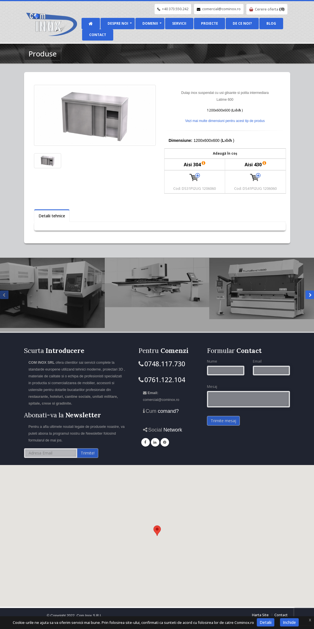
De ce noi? (242, 23)
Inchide (289, 622)
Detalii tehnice (52, 215)
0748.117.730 (164, 363)
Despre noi (118, 23)
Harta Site (260, 615)
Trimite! (88, 453)
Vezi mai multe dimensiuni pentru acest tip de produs (225, 121)
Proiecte (209, 23)
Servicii (179, 23)
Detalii (266, 622)
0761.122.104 (164, 379)
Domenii (150, 23)
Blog (271, 23)
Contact (97, 34)
